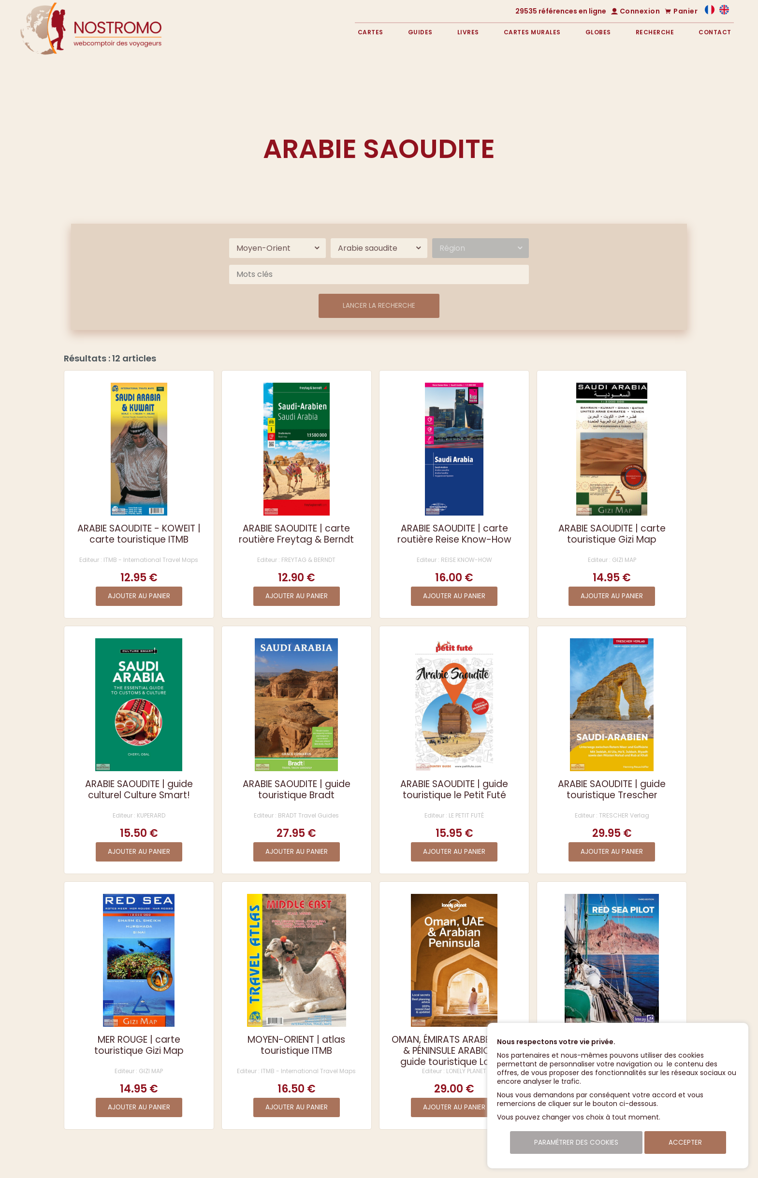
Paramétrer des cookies (576, 1142)
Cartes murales (532, 32)
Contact (715, 32)
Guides (420, 32)
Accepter (685, 1142)
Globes (598, 32)
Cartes (370, 32)
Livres (468, 32)
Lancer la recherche (379, 305)
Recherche (655, 32)
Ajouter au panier (139, 596)
